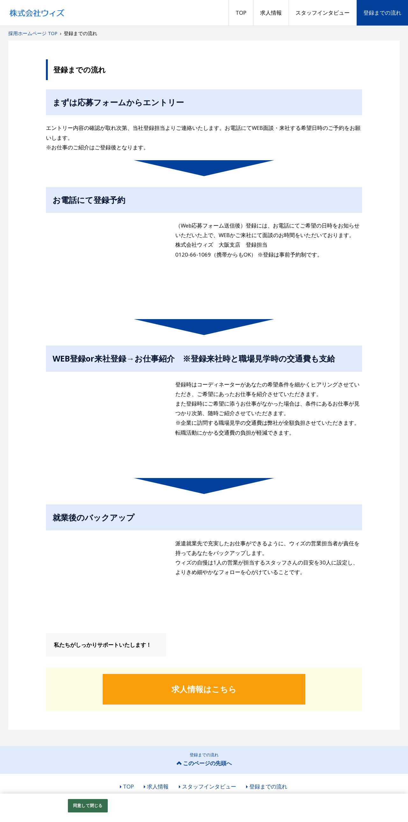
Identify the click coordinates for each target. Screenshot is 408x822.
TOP (241, 12)
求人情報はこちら (204, 689)
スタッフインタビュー (322, 12)
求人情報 (271, 12)
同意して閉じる (87, 805)
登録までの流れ (382, 12)
